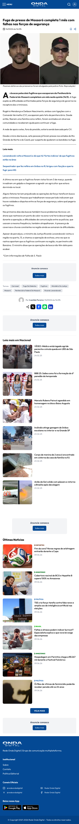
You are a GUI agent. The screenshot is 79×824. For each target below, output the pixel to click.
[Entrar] (74, 4)
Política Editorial (11, 773)
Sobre (6, 764)
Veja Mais (39, 710)
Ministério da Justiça (59, 286)
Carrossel (15, 286)
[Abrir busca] (69, 4)
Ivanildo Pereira (36, 300)
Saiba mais (39, 275)
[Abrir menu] (7, 4)
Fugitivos (44, 286)
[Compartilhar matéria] (75, 29)
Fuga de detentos (29, 286)
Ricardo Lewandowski (53, 290)
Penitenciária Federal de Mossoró (27, 290)
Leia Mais (40, 511)
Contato (7, 769)
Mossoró (7, 290)
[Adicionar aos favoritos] (71, 29)
